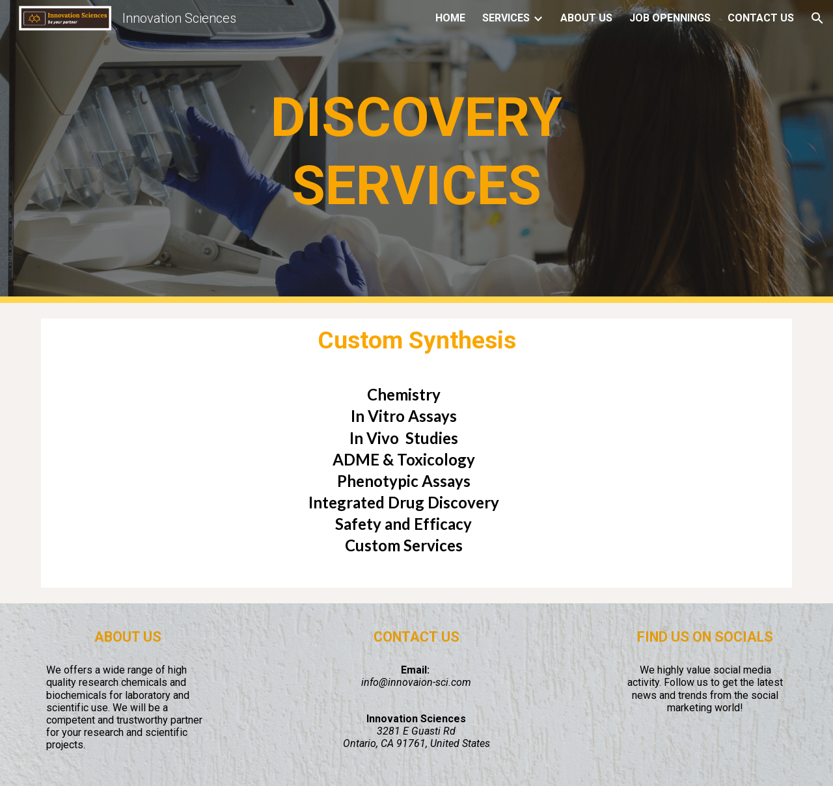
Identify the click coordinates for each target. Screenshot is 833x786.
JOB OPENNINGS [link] (670, 18)
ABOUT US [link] (586, 18)
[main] (416, 151)
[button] (817, 18)
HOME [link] (450, 18)
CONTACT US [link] (761, 18)
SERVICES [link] (506, 18)
